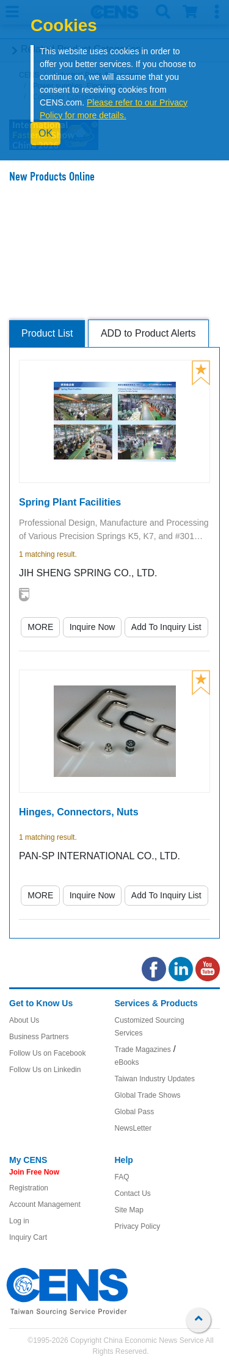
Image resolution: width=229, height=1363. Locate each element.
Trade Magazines (143, 1049)
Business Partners (38, 1036)
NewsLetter (133, 1128)
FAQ (122, 1177)
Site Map (129, 1210)
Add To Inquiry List (166, 627)
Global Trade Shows (148, 1095)
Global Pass (134, 1111)
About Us (24, 1020)
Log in (19, 1221)
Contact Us (133, 1193)
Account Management (45, 1204)
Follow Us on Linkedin (45, 1069)
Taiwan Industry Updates (155, 1079)
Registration (28, 1188)
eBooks (127, 1062)
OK (45, 133)
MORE (40, 627)
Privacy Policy (138, 1226)
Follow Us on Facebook (47, 1053)
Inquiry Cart (28, 1237)
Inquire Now (92, 627)
